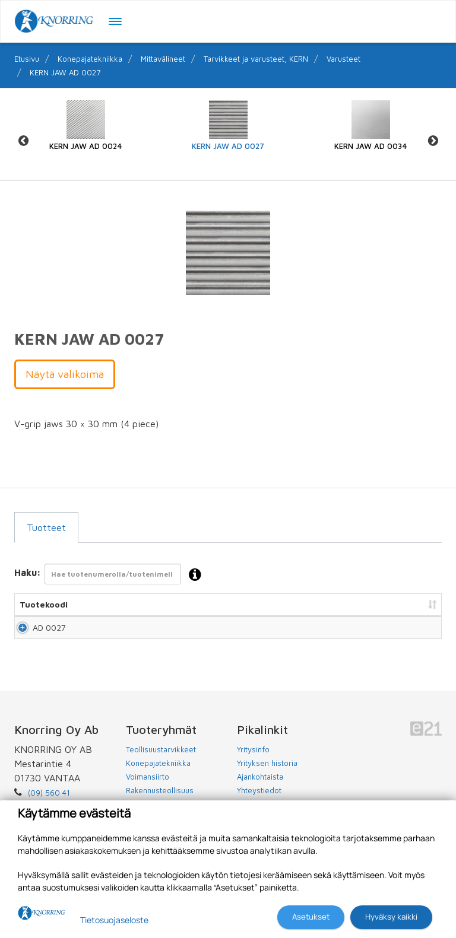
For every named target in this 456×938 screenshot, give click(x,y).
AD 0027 (36, 633)
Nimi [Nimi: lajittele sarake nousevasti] (100, 604)
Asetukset (311, 916)
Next (433, 140)
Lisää (419, 633)
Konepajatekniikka (90, 58)
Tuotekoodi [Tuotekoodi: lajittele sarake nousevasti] (44, 604)
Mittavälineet (163, 58)
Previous (23, 140)
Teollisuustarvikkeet (161, 760)
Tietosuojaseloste (114, 920)
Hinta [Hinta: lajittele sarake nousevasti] (301, 604)
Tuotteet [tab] (46, 527)
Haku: (111, 575)
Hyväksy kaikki (391, 916)
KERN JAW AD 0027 (65, 72)
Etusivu (26, 58)
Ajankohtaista (260, 787)
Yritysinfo (253, 760)
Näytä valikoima (65, 374)
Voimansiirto (147, 787)
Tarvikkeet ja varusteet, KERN (256, 58)
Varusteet (343, 58)
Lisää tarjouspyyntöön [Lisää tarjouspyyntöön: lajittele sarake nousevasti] (377, 604)
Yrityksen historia (267, 773)
